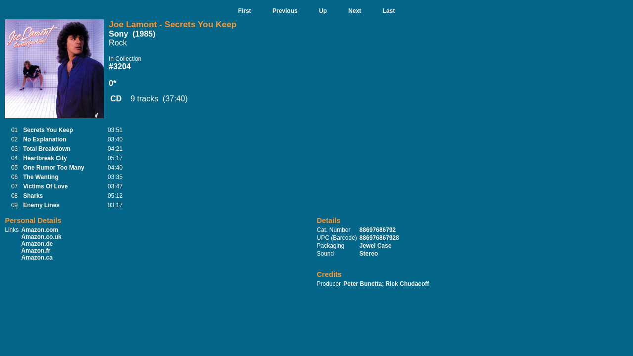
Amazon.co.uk (41, 236)
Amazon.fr (35, 250)
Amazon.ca (36, 257)
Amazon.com (39, 229)
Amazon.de (37, 243)
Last (389, 10)
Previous (285, 10)
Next (354, 10)
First (244, 10)
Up (323, 10)
